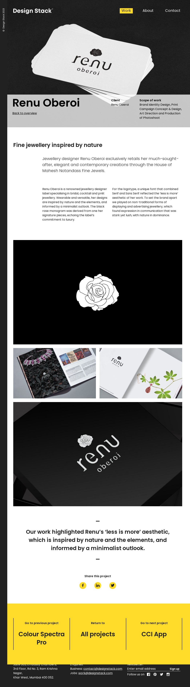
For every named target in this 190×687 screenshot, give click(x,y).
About (148, 10)
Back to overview (24, 113)
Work (126, 10)
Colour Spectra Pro (42, 638)
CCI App (154, 634)
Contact (172, 10)
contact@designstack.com (102, 669)
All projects (98, 634)
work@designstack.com (95, 673)
